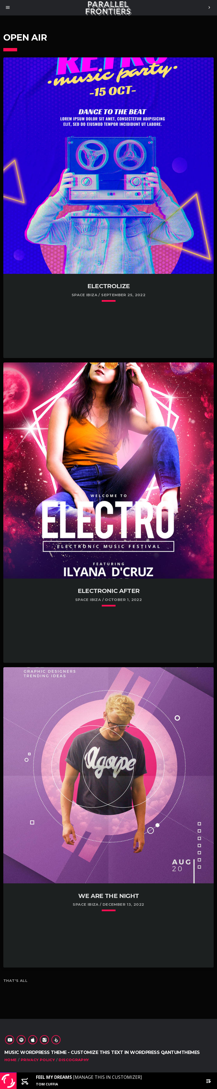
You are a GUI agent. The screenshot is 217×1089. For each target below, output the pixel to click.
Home (10, 1060)
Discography (74, 1060)
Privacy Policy (38, 1060)
